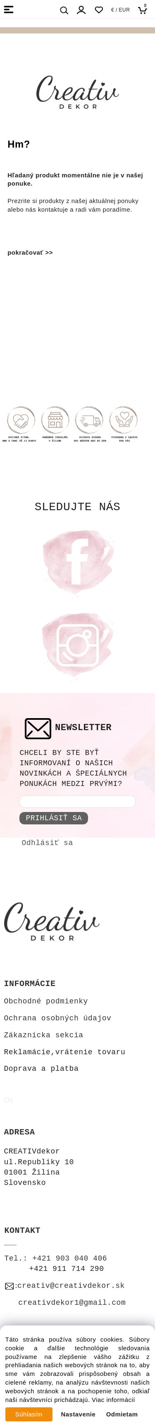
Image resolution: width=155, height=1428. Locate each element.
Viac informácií (113, 1400)
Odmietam (122, 1414)
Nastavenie (78, 1414)
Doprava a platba (41, 1069)
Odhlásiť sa (47, 843)
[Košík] (145, 10)
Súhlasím (29, 1414)
